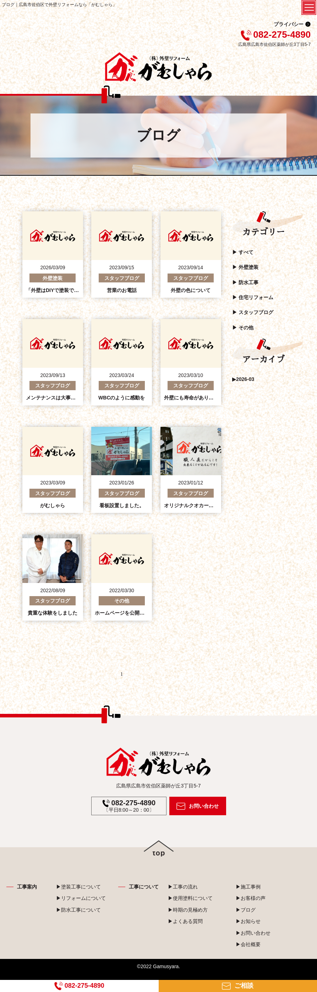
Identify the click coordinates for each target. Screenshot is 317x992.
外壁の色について (191, 290)
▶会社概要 (248, 944)
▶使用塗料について (190, 898)
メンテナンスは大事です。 (56, 397)
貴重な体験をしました (52, 613)
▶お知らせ (248, 921)
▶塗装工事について (78, 887)
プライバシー (289, 24)
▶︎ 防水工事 (245, 282)
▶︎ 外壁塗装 (245, 267)
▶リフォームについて (81, 898)
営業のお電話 (122, 290)
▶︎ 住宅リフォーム (252, 297)
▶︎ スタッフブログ (252, 312)
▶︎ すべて (242, 252)
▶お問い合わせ (253, 933)
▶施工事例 (248, 887)
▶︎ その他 (242, 327)
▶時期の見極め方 (188, 910)
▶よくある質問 (185, 921)
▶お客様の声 (251, 898)
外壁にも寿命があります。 (194, 397)
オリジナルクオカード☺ (191, 505)
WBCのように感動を (121, 397)
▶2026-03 (243, 379)
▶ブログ (246, 910)
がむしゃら (52, 505)
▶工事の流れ (183, 887)
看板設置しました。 (121, 505)
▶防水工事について (78, 910)
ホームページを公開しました (127, 613)
